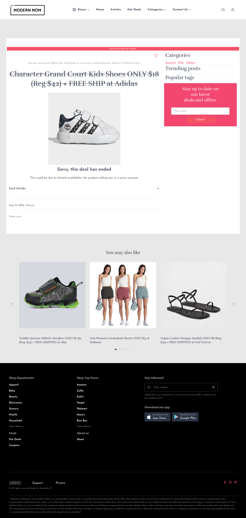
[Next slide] (233, 303)
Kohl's (80, 397)
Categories (155, 9)
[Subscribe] (213, 387)
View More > (16, 426)
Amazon (82, 385)
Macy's (81, 414)
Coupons (14, 445)
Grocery (13, 408)
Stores (79, 9)
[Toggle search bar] (223, 9)
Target (81, 402)
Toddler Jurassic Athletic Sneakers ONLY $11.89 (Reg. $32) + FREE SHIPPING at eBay (50, 340)
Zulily (80, 391)
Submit (200, 119)
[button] (115, 349)
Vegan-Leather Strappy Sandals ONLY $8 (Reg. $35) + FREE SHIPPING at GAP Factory (191, 340)
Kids (181, 62)
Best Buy (82, 420)
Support (37, 483)
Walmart (82, 408)
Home (100, 9)
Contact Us (180, 9)
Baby (12, 391)
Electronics (15, 402)
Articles (116, 9)
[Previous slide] (12, 303)
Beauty (13, 397)
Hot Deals (134, 9)
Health (13, 414)
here (137, 63)
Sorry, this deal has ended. (123, 49)
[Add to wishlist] (156, 55)
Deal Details (17, 188)
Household (15, 420)
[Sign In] (232, 9)
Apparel (170, 62)
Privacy (60, 483)
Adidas (190, 62)
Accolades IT (46, 488)
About (80, 439)
